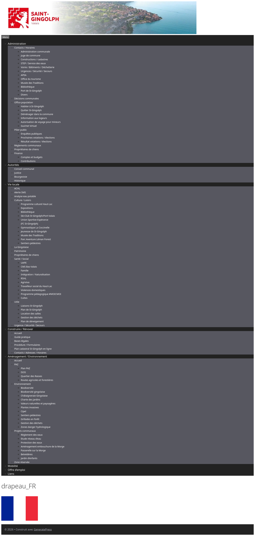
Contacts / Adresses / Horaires (30, 352)
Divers (24, 94)
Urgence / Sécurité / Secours (29, 325)
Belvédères (27, 454)
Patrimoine (20, 251)
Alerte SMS (20, 192)
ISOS (23, 372)
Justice (17, 172)
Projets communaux (25, 430)
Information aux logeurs (34, 118)
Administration (17, 43)
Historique (20, 180)
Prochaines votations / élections (38, 137)
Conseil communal (24, 168)
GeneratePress (43, 529)
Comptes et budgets (31, 157)
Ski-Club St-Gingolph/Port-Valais (38, 215)
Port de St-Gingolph (31, 90)
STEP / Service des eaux (33, 63)
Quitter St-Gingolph (31, 110)
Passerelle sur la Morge (33, 450)
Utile (16, 301)
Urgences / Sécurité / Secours (36, 71)
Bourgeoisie (20, 176)
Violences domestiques (33, 290)
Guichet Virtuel (29, 125)
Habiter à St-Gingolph (32, 106)
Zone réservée (21, 462)
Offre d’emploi (16, 470)
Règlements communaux (27, 145)
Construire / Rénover (20, 329)
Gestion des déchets (31, 317)
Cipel (23, 411)
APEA (23, 75)
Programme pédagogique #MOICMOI (41, 294)
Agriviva (25, 282)
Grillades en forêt (30, 419)
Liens (11, 474)
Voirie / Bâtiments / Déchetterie (37, 67)
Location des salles (31, 313)
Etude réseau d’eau (31, 438)
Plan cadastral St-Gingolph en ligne (33, 348)
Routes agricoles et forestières (37, 380)
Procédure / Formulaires (27, 344)
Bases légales (21, 340)
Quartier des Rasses (31, 376)
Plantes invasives (30, 407)
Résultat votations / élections (36, 141)
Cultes (24, 297)
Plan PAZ (25, 368)
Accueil (18, 333)
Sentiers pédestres (31, 243)
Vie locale (13, 184)
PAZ (16, 364)
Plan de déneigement (32, 321)
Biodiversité (27, 387)
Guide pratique (22, 337)
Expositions (27, 208)
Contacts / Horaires (24, 47)
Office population (23, 102)
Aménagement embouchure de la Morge (42, 446)
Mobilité (13, 466)
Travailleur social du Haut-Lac (36, 286)
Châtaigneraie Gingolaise (34, 395)
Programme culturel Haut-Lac (36, 204)
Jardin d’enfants (29, 458)
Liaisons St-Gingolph (32, 305)
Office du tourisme (31, 78)
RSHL (23, 278)
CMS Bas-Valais (29, 266)
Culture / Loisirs (22, 200)
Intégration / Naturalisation (35, 274)
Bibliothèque (27, 86)
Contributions (28, 161)
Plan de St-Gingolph (31, 309)
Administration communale (35, 51)
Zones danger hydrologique (35, 426)
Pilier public (20, 129)
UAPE (24, 262)
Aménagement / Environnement (27, 356)
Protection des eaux (31, 442)
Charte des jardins (30, 399)
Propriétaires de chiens (26, 149)
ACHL (17, 188)
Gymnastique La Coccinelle (35, 227)
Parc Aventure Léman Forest (36, 239)
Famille (24, 270)
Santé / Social (21, 258)
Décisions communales (26, 98)
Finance (18, 153)
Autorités (13, 165)
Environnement (22, 383)
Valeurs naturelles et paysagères (38, 403)
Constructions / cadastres (34, 59)
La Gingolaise (21, 247)
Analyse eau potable (25, 196)
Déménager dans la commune (37, 114)
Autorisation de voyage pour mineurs (41, 121)
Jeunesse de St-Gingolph (34, 231)
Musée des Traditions (32, 82)
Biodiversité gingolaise (33, 391)
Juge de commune (30, 55)
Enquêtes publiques (31, 133)
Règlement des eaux (32, 434)
